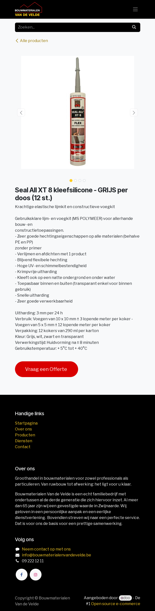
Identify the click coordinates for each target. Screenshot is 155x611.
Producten (25, 435)
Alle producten (31, 40)
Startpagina (26, 423)
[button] (21, 112)
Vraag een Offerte (46, 369)
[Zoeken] (134, 27)
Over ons (23, 429)
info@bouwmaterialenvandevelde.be (56, 555)
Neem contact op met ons (46, 549)
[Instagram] (36, 574)
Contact (22, 446)
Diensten (23, 441)
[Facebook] (22, 574)
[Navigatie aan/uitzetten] (135, 9)
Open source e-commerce (115, 603)
